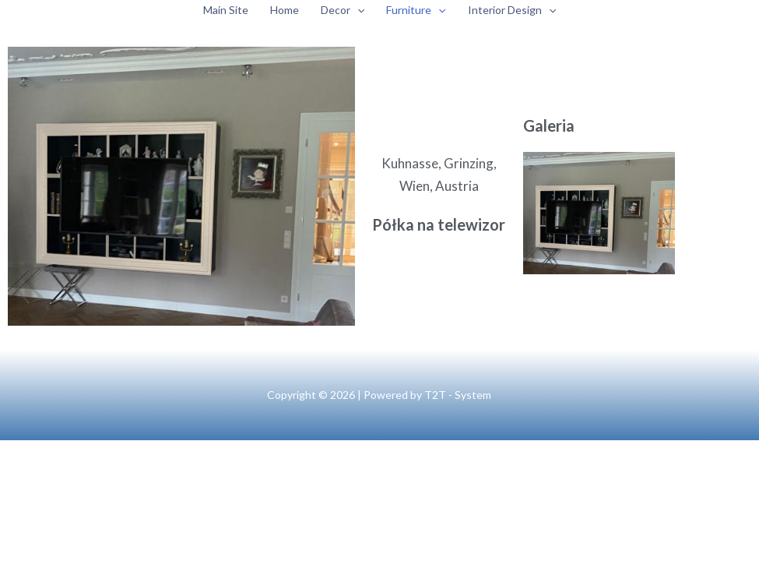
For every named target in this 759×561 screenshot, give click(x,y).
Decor (342, 10)
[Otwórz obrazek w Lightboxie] (599, 213)
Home (284, 9)
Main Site (225, 9)
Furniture (415, 10)
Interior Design (512, 10)
